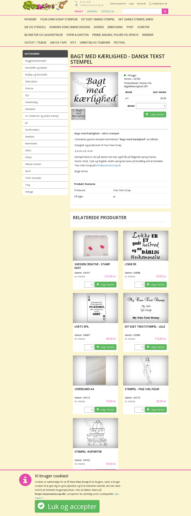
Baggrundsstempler (35, 60)
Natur (28, 150)
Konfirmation (32, 129)
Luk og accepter (67, 506)
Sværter (143, 27)
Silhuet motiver (33, 164)
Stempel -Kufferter (88, 451)
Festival (119, 42)
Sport (28, 171)
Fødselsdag (31, 102)
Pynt (130, 27)
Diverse (99, 27)
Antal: (131, 105)
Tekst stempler (33, 178)
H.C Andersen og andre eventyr (42, 115)
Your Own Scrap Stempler (59, 19)
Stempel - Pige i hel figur (142, 389)
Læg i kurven (155, 114)
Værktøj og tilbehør (95, 42)
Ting (27, 184)
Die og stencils (35, 27)
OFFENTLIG (107, 11)
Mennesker (31, 143)
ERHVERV (92, 11)
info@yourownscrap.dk (108, 165)
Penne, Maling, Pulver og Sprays (115, 35)
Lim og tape (58, 42)
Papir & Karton (78, 35)
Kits (73, 42)
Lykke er (131, 264)
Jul (26, 122)
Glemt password (118, 3)
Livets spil (82, 326)
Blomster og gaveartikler (43, 35)
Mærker (147, 35)
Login (131, 3)
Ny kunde (141, 3)
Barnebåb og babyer (36, 67)
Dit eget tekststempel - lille (145, 326)
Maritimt (29, 136)
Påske (28, 157)
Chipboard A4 (84, 389)
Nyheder (30, 19)
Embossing (115, 27)
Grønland (30, 109)
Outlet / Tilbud (35, 42)
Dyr (27, 95)
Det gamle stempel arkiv (135, 19)
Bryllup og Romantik (36, 74)
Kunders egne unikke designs (69, 27)
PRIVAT (79, 11)
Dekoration (31, 81)
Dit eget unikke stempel (98, 19)
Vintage (29, 191)
